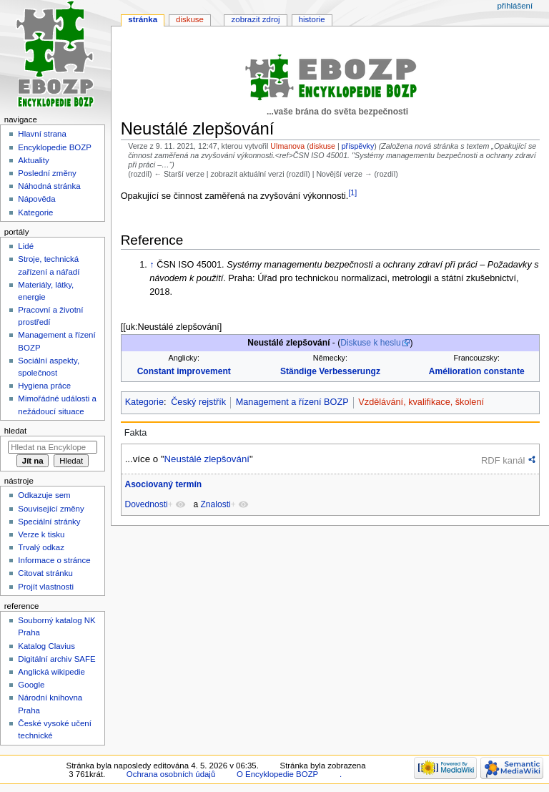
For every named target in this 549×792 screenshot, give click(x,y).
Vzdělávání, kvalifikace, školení (421, 402)
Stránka (142, 19)
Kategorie (144, 402)
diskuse (322, 146)
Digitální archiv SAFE (56, 659)
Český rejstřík (198, 402)
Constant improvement (184, 371)
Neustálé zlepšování (206, 459)
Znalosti (216, 504)
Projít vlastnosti (46, 586)
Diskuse (190, 19)
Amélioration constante (477, 371)
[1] (352, 192)
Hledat (15, 430)
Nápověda (36, 199)
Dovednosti (145, 504)
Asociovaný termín (163, 484)
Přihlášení (515, 5)
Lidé (26, 246)
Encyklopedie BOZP (55, 147)
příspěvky (358, 146)
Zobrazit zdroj (256, 19)
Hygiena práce (44, 385)
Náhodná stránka (49, 186)
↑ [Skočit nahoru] (151, 265)
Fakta (135, 433)
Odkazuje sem (44, 495)
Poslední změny (47, 173)
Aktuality (33, 160)
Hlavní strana (42, 133)
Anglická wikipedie (51, 672)
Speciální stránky (49, 521)
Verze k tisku (41, 534)
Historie (312, 19)
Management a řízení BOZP (292, 402)
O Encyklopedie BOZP (277, 774)
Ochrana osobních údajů (171, 774)
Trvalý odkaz (41, 547)
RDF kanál (503, 460)
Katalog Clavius (46, 646)
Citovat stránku (45, 573)
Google (31, 684)
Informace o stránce (54, 560)
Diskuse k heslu (370, 343)
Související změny (51, 508)
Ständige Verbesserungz (330, 371)
